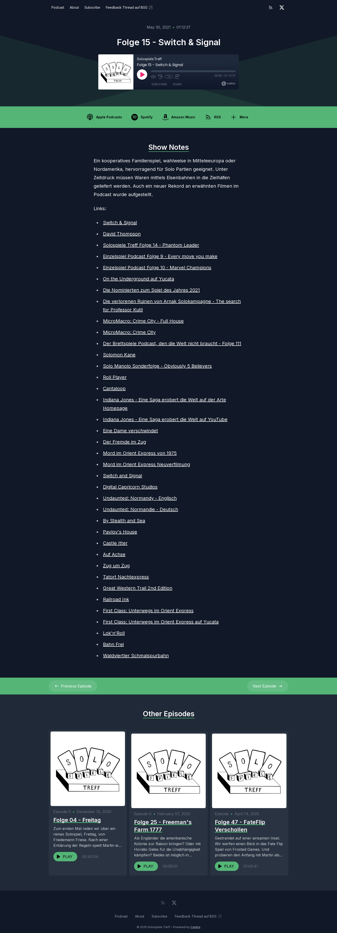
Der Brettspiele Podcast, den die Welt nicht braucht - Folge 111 (172, 343)
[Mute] (153, 77)
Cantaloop (114, 388)
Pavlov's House (120, 532)
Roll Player (115, 377)
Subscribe (92, 7)
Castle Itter (115, 543)
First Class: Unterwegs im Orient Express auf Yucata (161, 622)
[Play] (142, 74)
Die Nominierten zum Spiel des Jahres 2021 (151, 290)
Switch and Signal (122, 475)
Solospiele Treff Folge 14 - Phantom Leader (151, 245)
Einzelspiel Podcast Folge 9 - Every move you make (160, 256)
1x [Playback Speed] (168, 76)
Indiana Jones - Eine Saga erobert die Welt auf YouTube (165, 419)
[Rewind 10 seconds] (160, 76)
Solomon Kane (119, 355)
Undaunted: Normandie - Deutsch (140, 509)
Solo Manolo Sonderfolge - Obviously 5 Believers (157, 366)
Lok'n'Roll (114, 633)
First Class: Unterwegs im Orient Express (148, 610)
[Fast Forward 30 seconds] (177, 76)
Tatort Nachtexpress (126, 577)
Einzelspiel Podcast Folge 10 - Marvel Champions (157, 267)
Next (268, 686)
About (74, 7)
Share (177, 84)
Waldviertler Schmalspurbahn (136, 655)
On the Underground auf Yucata (138, 279)
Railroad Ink (116, 599)
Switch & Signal (120, 222)
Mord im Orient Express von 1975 (140, 453)
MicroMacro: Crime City (129, 332)
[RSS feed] (270, 7)
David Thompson (122, 234)
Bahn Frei (113, 644)
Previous (73, 686)
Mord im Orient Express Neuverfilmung (146, 464)
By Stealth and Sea (124, 520)
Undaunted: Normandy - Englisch (140, 498)
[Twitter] (281, 7)
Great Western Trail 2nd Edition (137, 588)
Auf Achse (114, 554)
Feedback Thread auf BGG (129, 7)
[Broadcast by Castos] (228, 83)
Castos (195, 923)
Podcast (57, 7)
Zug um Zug (116, 565)
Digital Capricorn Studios (130, 487)
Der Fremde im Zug (124, 442)
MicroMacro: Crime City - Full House (143, 321)
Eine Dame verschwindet (130, 430)
